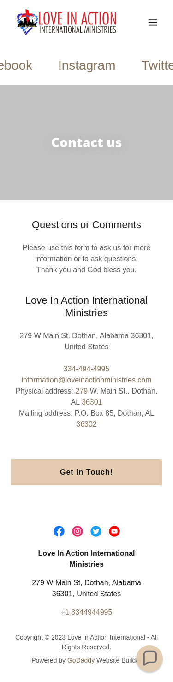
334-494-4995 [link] (87, 369)
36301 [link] (92, 402)
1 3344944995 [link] (88, 612)
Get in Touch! (86, 472)
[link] (64, 22)
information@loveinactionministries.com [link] (86, 380)
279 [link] (81, 391)
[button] (152, 22)
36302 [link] (86, 424)
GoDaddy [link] (81, 660)
